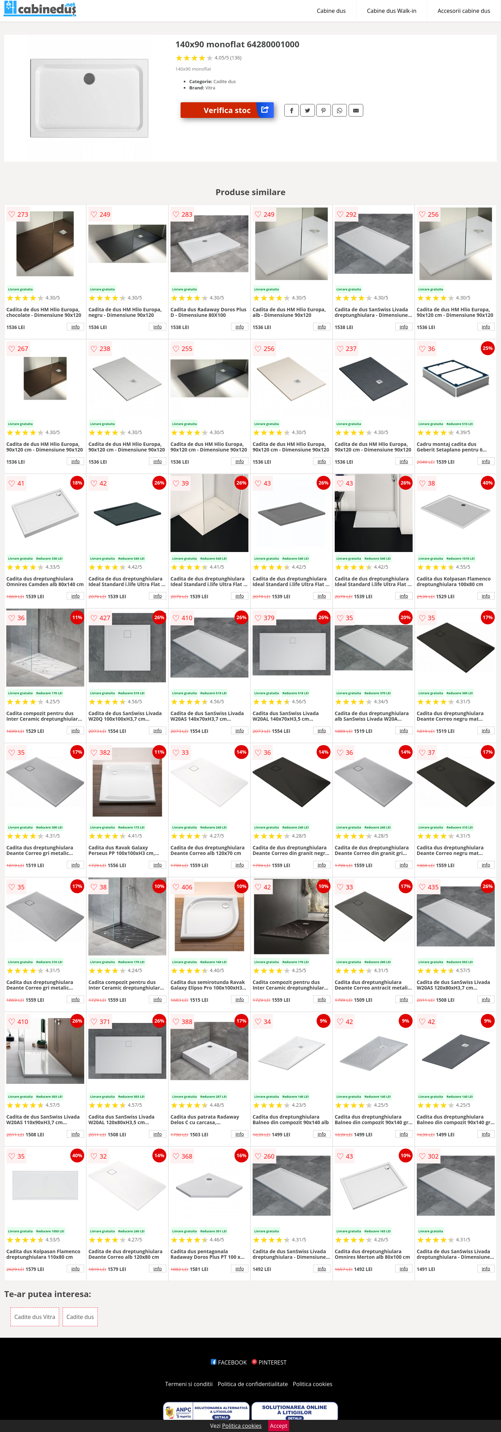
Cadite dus (80, 1317)
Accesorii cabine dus (464, 11)
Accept (278, 1426)
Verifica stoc (239, 110)
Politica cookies (313, 1384)
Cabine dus (331, 11)
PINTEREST (269, 1362)
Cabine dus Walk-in (391, 11)
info (75, 326)
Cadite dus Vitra (34, 1317)
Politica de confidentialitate (253, 1384)
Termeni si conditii (189, 1384)
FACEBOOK (229, 1362)
